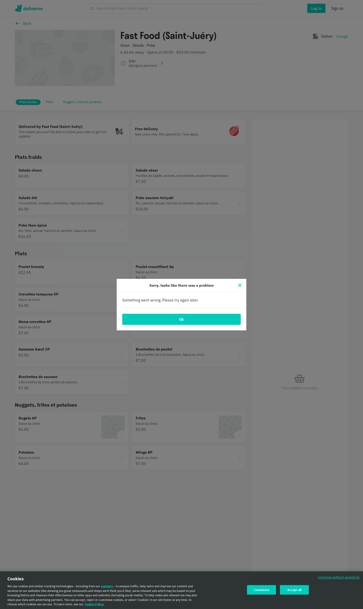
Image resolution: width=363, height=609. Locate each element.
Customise (261, 592)
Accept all (294, 592)
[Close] (240, 285)
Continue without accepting (339, 579)
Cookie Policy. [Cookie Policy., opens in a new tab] (94, 606)
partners (107, 588)
